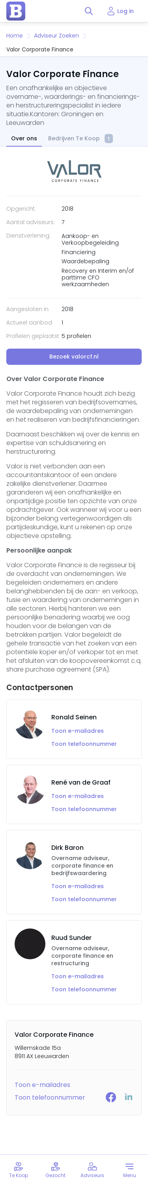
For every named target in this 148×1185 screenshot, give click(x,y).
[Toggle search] (88, 11)
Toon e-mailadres (77, 731)
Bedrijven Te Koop (80, 139)
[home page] (15, 11)
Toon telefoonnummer (84, 744)
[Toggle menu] (129, 1170)
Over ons (24, 138)
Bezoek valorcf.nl (74, 356)
